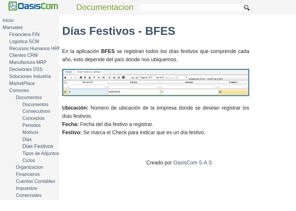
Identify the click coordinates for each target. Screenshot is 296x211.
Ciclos (28, 160)
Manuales (13, 27)
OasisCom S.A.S (192, 163)
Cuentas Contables (35, 181)
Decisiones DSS (26, 69)
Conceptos (33, 118)
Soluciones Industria (30, 76)
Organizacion (29, 167)
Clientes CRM (23, 55)
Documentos (29, 97)
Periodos (31, 125)
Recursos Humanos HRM (35, 48)
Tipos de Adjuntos (40, 153)
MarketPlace (22, 83)
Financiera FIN (24, 34)
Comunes (19, 90)
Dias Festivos (37, 146)
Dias (27, 139)
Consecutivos (36, 111)
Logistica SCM (24, 41)
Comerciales (28, 195)
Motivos (30, 132)
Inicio (8, 20)
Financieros (28, 174)
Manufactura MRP (28, 62)
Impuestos (26, 188)
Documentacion (105, 7)
